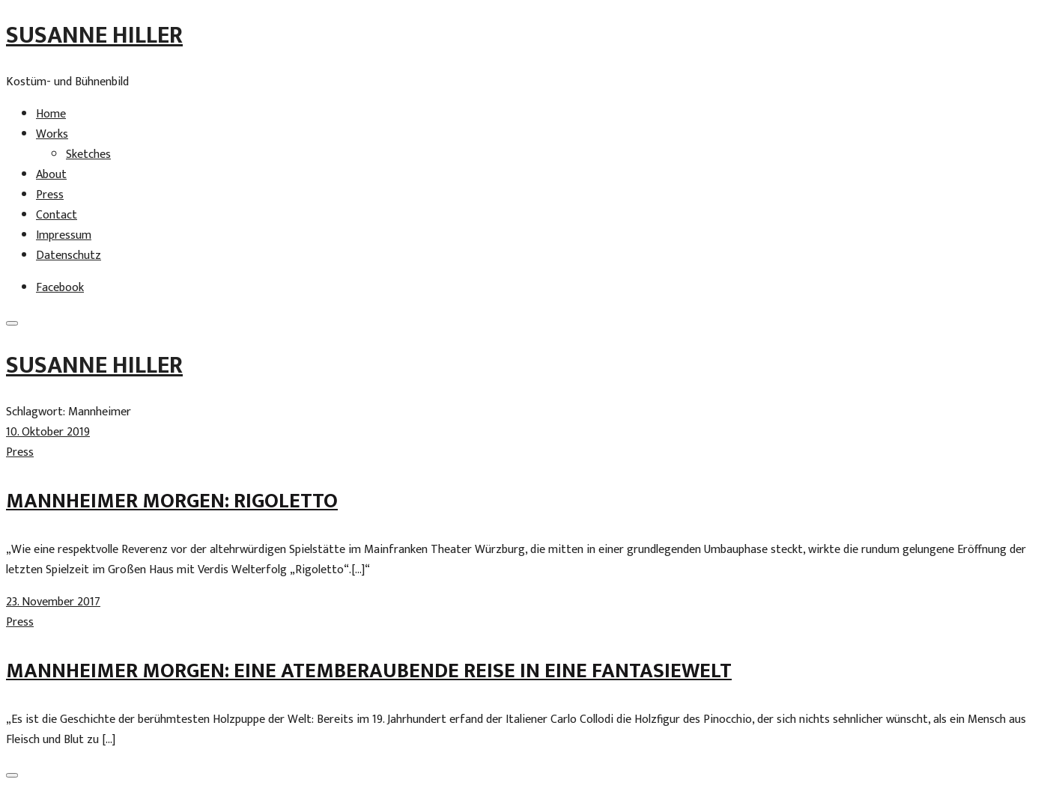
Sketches (88, 154)
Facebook (60, 288)
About (51, 175)
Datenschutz (68, 255)
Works (52, 134)
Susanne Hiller (94, 35)
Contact (56, 215)
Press (50, 195)
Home (51, 114)
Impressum (63, 235)
